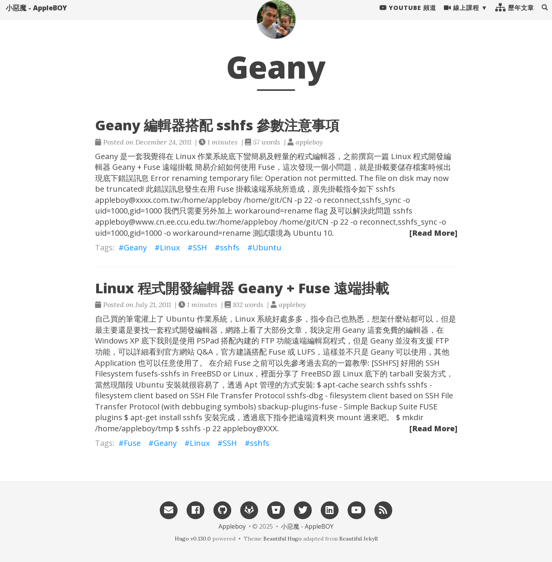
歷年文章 (514, 15)
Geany (135, 247)
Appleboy (232, 526)
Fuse (132, 443)
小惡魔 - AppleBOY (36, 15)
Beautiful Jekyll (358, 538)
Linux (170, 247)
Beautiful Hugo (282, 538)
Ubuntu (267, 247)
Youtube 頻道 (408, 15)
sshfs (230, 247)
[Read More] (433, 233)
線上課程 (461, 15)
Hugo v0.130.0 (193, 538)
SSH (200, 247)
